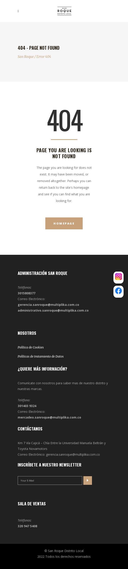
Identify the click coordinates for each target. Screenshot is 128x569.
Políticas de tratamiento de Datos (41, 356)
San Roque (26, 56)
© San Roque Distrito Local (64, 551)
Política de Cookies (31, 347)
